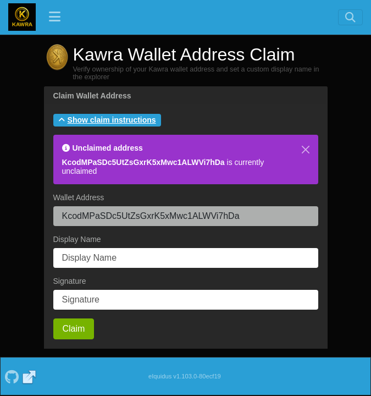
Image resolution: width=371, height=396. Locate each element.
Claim (74, 328)
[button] (107, 120)
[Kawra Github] (11, 376)
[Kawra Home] (22, 17)
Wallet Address (78, 197)
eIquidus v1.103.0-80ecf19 (184, 376)
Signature (69, 281)
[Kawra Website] (29, 376)
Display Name (77, 239)
